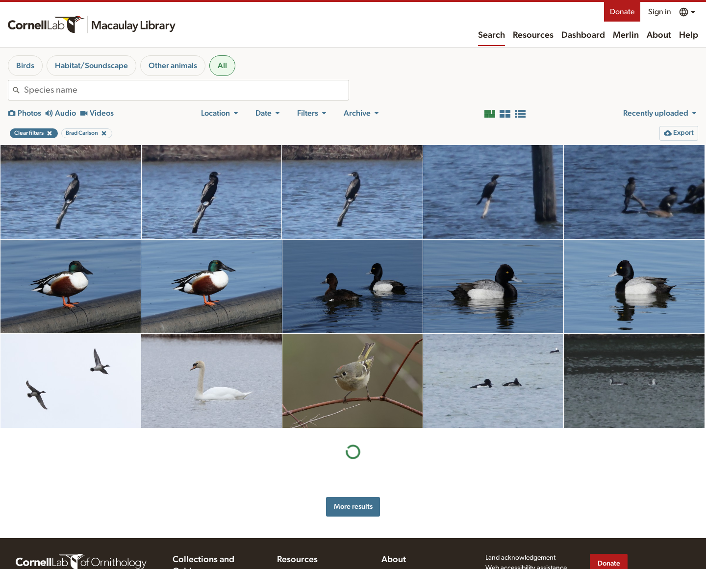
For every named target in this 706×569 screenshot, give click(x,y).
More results (353, 506)
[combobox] (186, 90)
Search (491, 35)
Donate (622, 12)
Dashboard (583, 35)
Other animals (173, 66)
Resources (533, 35)
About (659, 35)
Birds (25, 66)
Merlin (626, 35)
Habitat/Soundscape (91, 66)
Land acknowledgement (520, 557)
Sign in (659, 12)
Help (688, 35)
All (222, 66)
